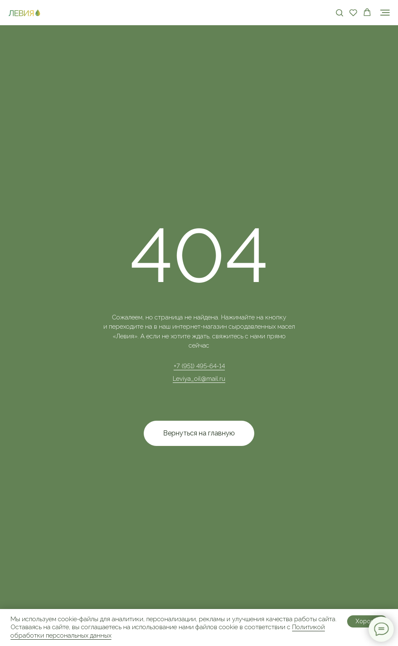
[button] (339, 12)
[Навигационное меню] (385, 13)
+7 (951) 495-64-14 (199, 366)
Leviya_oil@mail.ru (199, 378)
